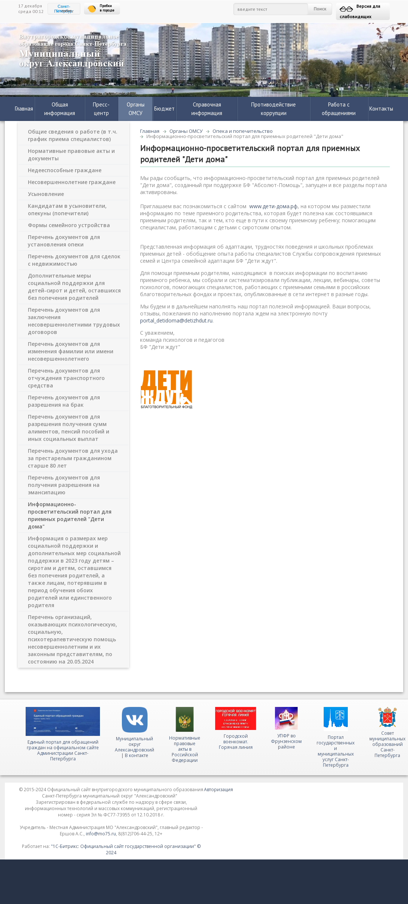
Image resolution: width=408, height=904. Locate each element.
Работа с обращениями (339, 109)
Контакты (381, 108)
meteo (64, 11)
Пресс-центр (101, 109)
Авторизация (218, 789)
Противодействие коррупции (273, 109)
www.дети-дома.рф (273, 206)
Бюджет (164, 108)
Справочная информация (206, 109)
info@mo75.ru (101, 834)
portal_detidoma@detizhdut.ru (176, 320)
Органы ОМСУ (136, 109)
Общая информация (59, 109)
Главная (24, 108)
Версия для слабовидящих (360, 11)
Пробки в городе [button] (101, 8)
